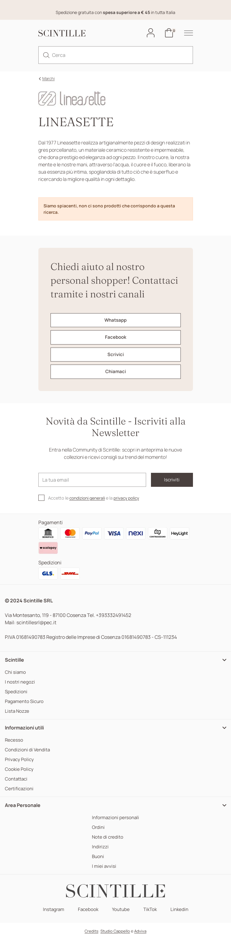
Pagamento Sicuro (25, 704)
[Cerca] (115, 55)
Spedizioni (16, 695)
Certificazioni (20, 792)
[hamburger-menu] (185, 33)
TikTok (151, 912)
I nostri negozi (20, 685)
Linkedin (181, 912)
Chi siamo (16, 675)
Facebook (87, 912)
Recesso (14, 743)
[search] (46, 55)
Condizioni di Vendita (28, 753)
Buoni (97, 859)
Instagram (51, 912)
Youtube (121, 912)
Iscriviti (166, 482)
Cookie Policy (19, 772)
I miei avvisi (103, 869)
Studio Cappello (115, 934)
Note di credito (107, 840)
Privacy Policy (20, 762)
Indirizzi (99, 850)
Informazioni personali (116, 820)
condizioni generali (88, 501)
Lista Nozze (17, 714)
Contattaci (17, 782)
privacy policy (130, 501)
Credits (91, 934)
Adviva (140, 934)
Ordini (97, 830)
